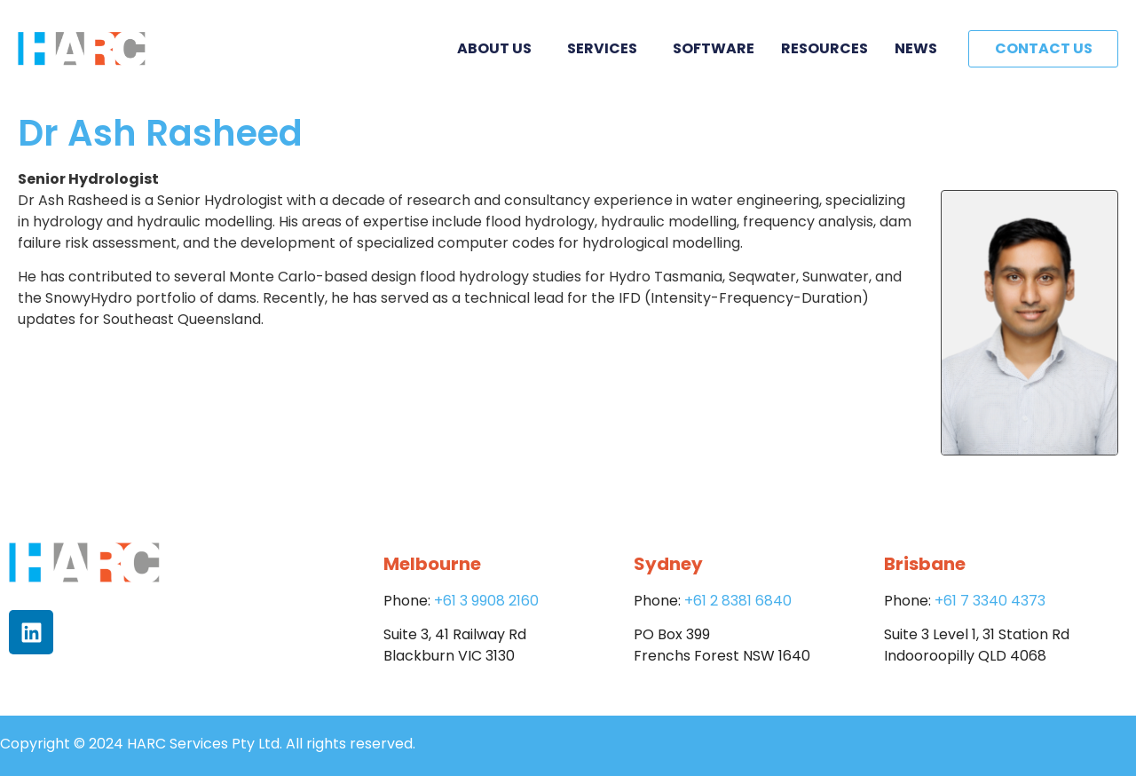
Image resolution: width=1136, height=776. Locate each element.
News (916, 48)
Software (713, 48)
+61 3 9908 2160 (486, 600)
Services (606, 48)
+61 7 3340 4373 (990, 600)
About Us (498, 48)
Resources (824, 48)
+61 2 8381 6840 (738, 600)
